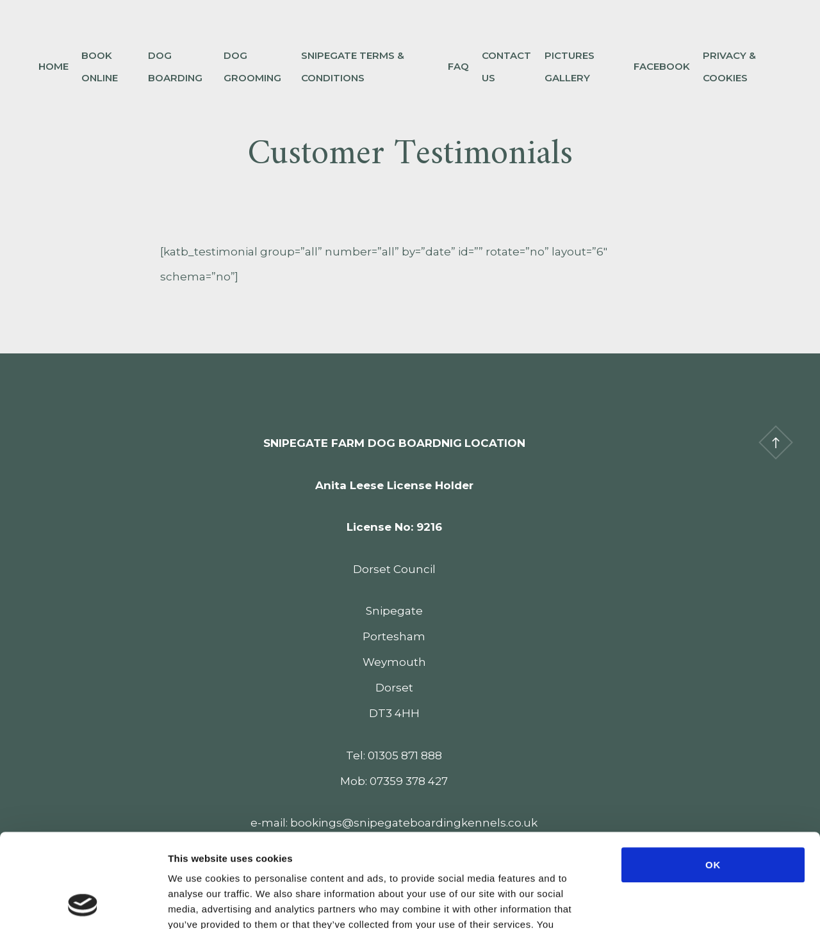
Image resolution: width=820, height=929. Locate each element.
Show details (677, 903)
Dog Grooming (252, 66)
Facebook (662, 66)
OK (713, 776)
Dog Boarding (175, 66)
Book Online (99, 66)
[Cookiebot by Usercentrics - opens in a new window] (83, 904)
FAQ (458, 66)
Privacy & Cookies (729, 66)
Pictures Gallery (569, 66)
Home (53, 66)
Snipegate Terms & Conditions (352, 66)
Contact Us (506, 66)
